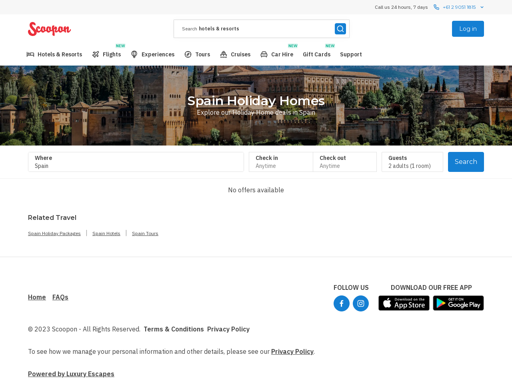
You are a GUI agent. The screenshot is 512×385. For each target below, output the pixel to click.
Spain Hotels (106, 233)
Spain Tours (145, 233)
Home (37, 297)
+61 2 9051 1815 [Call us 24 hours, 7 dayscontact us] (459, 7)
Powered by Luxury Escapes (71, 374)
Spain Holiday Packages (54, 233)
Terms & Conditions (174, 329)
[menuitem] (54, 54)
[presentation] (261, 29)
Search (466, 162)
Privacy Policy (228, 329)
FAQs (60, 297)
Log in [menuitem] (468, 28)
